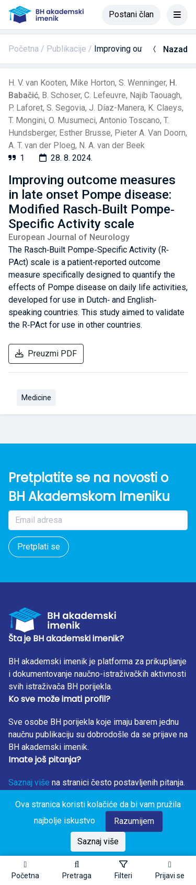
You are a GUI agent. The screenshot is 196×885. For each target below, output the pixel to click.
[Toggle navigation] (177, 14)
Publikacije (66, 49)
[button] (76, 870)
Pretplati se (38, 547)
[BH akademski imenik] (46, 14)
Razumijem (134, 821)
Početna (23, 49)
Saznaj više (29, 782)
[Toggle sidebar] (123, 870)
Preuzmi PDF (46, 353)
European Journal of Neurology (69, 237)
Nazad (169, 49)
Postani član (131, 14)
